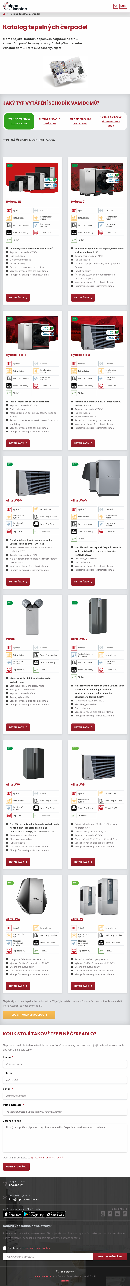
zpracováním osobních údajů (47, 1157)
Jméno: (65, 1061)
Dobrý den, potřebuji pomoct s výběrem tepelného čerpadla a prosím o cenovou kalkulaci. (65, 1138)
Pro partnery (65, 1271)
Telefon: (65, 1077)
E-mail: (65, 1093)
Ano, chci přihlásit (110, 1256)
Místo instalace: (65, 1109)
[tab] (19, 121)
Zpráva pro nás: (65, 1135)
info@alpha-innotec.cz (24, 1199)
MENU (123, 6)
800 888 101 (16, 1185)
